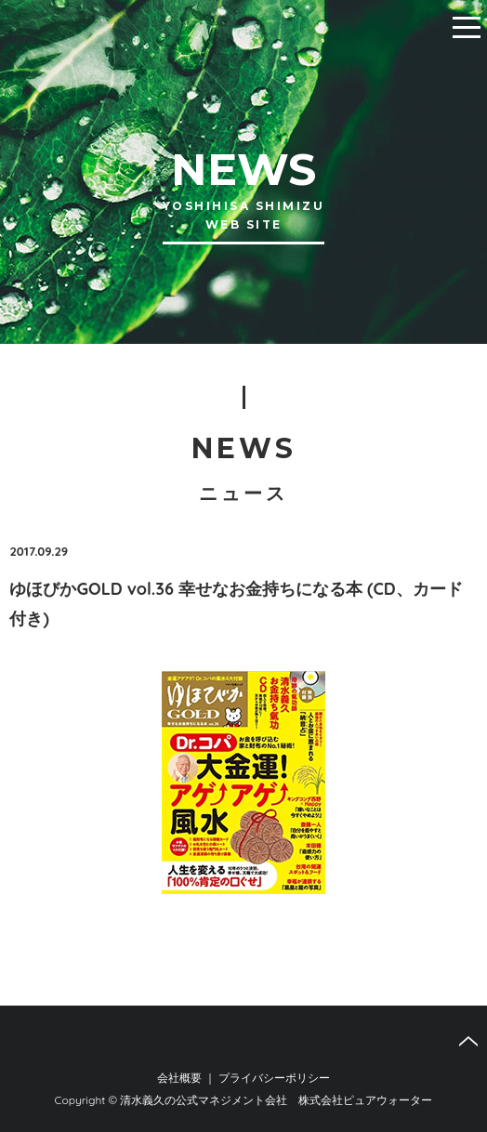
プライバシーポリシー (274, 1078)
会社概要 (179, 1078)
